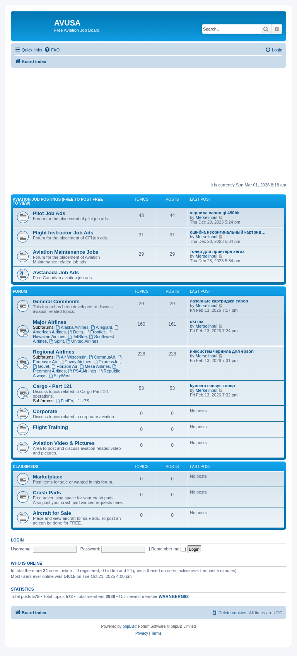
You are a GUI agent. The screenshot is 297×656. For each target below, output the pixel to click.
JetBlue (77, 336)
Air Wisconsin (71, 357)
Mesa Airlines (95, 366)
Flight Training (50, 427)
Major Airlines (50, 322)
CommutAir (102, 357)
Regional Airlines (53, 352)
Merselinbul (206, 217)
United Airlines (82, 341)
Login (17, 540)
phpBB (128, 626)
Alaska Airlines (72, 327)
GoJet (41, 366)
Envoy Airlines (75, 361)
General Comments (56, 301)
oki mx (196, 321)
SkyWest (59, 375)
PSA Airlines (82, 371)
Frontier (95, 332)
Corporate (45, 411)
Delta (75, 332)
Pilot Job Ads (49, 213)
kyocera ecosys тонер (212, 385)
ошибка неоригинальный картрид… (228, 232)
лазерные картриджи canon (219, 301)
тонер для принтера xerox (217, 251)
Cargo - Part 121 (52, 386)
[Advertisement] (148, 122)
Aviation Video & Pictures (64, 443)
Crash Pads (47, 492)
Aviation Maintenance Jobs (66, 252)
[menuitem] (52, 50)
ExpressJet (106, 361)
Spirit (56, 341)
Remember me (168, 549)
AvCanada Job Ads (56, 272)
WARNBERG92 (174, 596)
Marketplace (47, 477)
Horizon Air (64, 366)
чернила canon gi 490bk (214, 212)
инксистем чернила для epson (222, 351)
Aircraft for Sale (52, 513)
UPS (82, 400)
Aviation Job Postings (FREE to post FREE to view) (58, 201)
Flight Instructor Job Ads (63, 233)
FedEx (64, 400)
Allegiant (101, 327)
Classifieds (25, 467)
